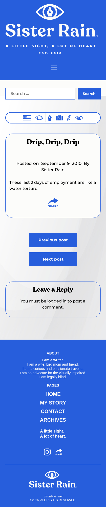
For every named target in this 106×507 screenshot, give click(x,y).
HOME (53, 394)
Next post (53, 259)
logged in (57, 301)
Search (89, 93)
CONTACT (53, 411)
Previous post (53, 240)
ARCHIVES (53, 420)
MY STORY (53, 402)
